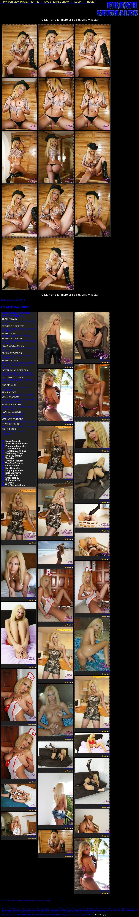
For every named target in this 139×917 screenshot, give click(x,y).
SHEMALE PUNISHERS (13, 326)
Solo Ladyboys (13, 473)
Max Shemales (12, 468)
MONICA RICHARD (11, 404)
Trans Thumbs (12, 448)
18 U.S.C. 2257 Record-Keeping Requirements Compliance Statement (26, 900)
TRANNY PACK (9, 319)
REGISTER (93, 2)
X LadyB (9, 483)
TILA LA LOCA (9, 392)
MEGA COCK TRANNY (13, 346)
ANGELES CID (9, 429)
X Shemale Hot (13, 480)
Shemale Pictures (14, 461)
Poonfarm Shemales (15, 446)
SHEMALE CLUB (10, 360)
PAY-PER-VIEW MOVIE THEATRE (21, 2)
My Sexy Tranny (13, 456)
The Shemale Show (15, 485)
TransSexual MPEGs (15, 451)
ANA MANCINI (9, 385)
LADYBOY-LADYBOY (12, 377)
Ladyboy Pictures (14, 470)
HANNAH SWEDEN (11, 412)
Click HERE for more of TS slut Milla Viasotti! (69, 19)
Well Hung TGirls (14, 453)
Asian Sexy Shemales (16, 443)
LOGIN (78, 2)
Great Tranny (12, 465)
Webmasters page (100, 915)
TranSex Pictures (14, 463)
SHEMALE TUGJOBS (12, 338)
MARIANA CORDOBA (12, 419)
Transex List (11, 475)
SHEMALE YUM (10, 333)
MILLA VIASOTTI (10, 397)
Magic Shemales (13, 441)
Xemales (9, 458)
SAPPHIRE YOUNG (11, 424)
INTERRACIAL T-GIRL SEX (15, 370)
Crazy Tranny (12, 478)
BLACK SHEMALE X (12, 353)
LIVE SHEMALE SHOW (56, 2)
